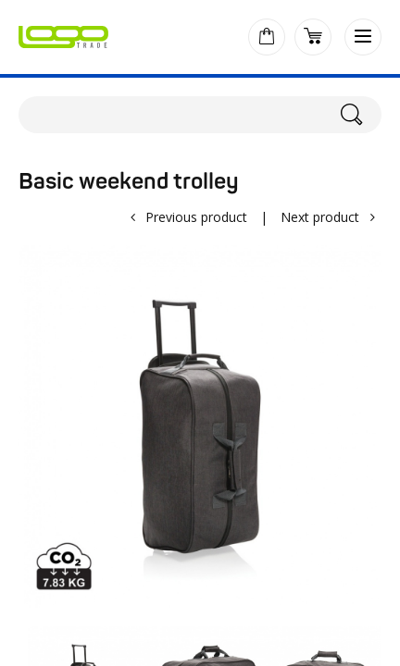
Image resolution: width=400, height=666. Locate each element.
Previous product (196, 217)
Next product (320, 217)
